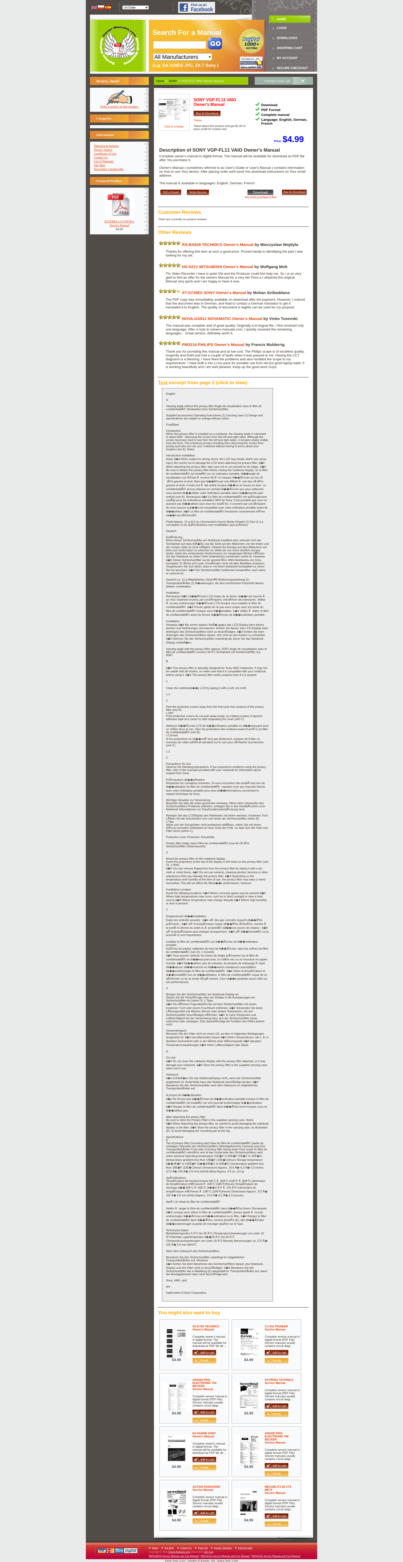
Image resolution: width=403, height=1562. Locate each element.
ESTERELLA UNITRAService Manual (119, 222)
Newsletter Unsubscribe (109, 169)
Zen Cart (208, 1551)
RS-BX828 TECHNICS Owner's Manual (217, 244)
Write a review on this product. (119, 105)
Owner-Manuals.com (179, 1551)
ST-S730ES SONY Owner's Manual (214, 292)
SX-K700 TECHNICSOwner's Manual (206, 1328)
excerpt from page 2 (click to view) (203, 382)
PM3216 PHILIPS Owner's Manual (213, 344)
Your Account (245, 1547)
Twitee (198, 120)
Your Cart (203, 1547)
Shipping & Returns (106, 146)
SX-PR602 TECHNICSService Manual (279, 1381)
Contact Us (101, 157)
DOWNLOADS (287, 38)
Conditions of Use (105, 153)
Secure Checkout (292, 68)
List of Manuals (104, 161)
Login (282, 28)
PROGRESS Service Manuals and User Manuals (174, 1556)
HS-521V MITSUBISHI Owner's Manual (217, 266)
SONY (173, 80)
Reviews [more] (107, 81)
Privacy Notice (103, 150)
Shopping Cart (290, 48)
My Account (287, 58)
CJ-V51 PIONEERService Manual (276, 1328)
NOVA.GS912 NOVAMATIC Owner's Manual (222, 318)
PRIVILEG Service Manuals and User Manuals (225, 1556)
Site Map (99, 165)
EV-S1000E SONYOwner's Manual (204, 1435)
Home (281, 19)
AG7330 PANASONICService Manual (207, 1488)
